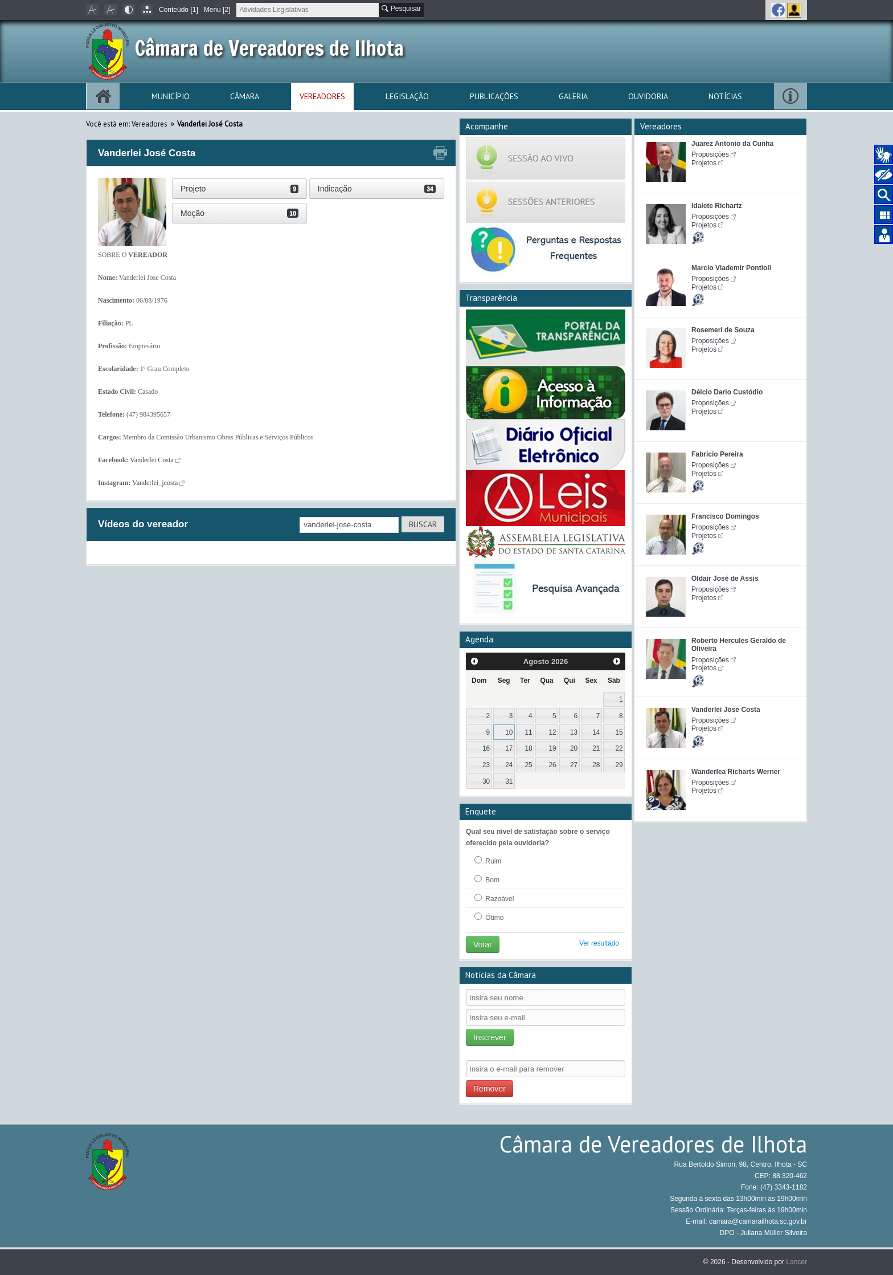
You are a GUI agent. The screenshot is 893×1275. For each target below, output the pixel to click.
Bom (486, 879)
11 (528, 732)
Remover (489, 1088)
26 (552, 765)
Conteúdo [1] (178, 10)
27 (573, 765)
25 (528, 765)
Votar (482, 944)
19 (552, 748)
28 (596, 765)
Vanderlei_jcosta (155, 483)
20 (573, 748)
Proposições (710, 154)
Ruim (487, 860)
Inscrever (489, 1037)
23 (486, 765)
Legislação (407, 96)
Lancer (796, 1262)
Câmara (244, 96)
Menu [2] (217, 10)
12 (552, 732)
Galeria (573, 96)
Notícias (725, 96)
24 (509, 765)
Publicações (494, 96)
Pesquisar (401, 9)
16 (486, 748)
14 (596, 732)
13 (573, 732)
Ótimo (488, 917)
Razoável (494, 898)
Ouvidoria (648, 96)
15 (618, 732)
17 (509, 748)
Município (170, 96)
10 (509, 732)
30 (486, 781)
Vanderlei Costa (151, 460)
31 (509, 781)
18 (528, 748)
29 (618, 765)
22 (618, 748)
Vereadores (322, 96)
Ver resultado (599, 943)
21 (596, 748)
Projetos (703, 163)
